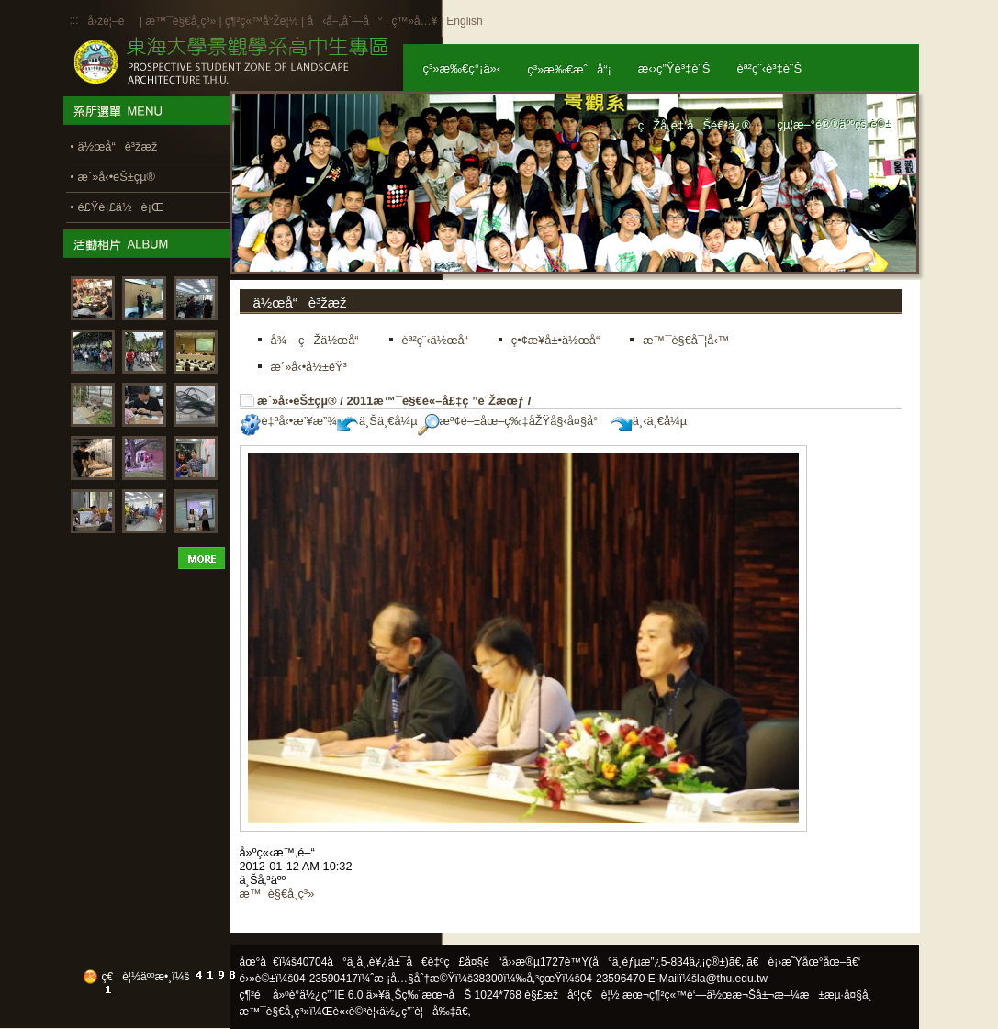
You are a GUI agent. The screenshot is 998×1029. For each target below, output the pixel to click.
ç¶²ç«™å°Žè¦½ (261, 21)
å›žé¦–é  (112, 21)
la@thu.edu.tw (732, 978)
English (464, 21)
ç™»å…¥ (414, 21)
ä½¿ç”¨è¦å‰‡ (417, 1011)
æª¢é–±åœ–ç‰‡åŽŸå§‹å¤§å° (513, 421)
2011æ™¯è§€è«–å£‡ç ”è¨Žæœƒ (435, 401)
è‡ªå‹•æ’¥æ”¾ (288, 421)
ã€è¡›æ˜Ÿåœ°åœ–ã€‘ (803, 962)
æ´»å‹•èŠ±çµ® (297, 401)
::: (74, 20)
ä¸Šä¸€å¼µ (377, 421)
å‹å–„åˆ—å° (344, 21)
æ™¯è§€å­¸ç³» (182, 21)
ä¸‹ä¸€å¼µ (649, 421)
